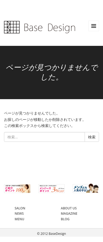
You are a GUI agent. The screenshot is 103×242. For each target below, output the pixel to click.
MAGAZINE (69, 213)
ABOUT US (69, 208)
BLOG (65, 219)
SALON (20, 208)
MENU (19, 219)
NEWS (19, 213)
